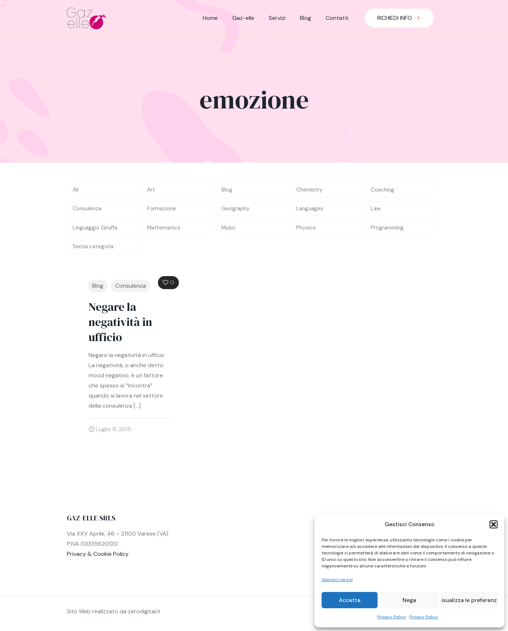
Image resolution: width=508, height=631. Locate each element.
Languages (310, 210)
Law (376, 210)
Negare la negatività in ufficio (120, 325)
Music (229, 229)
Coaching (383, 190)
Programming (388, 229)
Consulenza (88, 210)
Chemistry (309, 190)
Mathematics (164, 229)
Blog (227, 190)
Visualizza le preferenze (469, 600)
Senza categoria (94, 249)
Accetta (349, 600)
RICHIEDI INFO (399, 18)
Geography (236, 210)
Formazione (162, 210)
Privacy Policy (391, 617)
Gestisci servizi (337, 580)
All (76, 190)
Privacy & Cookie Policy (98, 557)
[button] (493, 524)
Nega (409, 600)
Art (151, 190)
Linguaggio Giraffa (96, 229)
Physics (306, 229)
